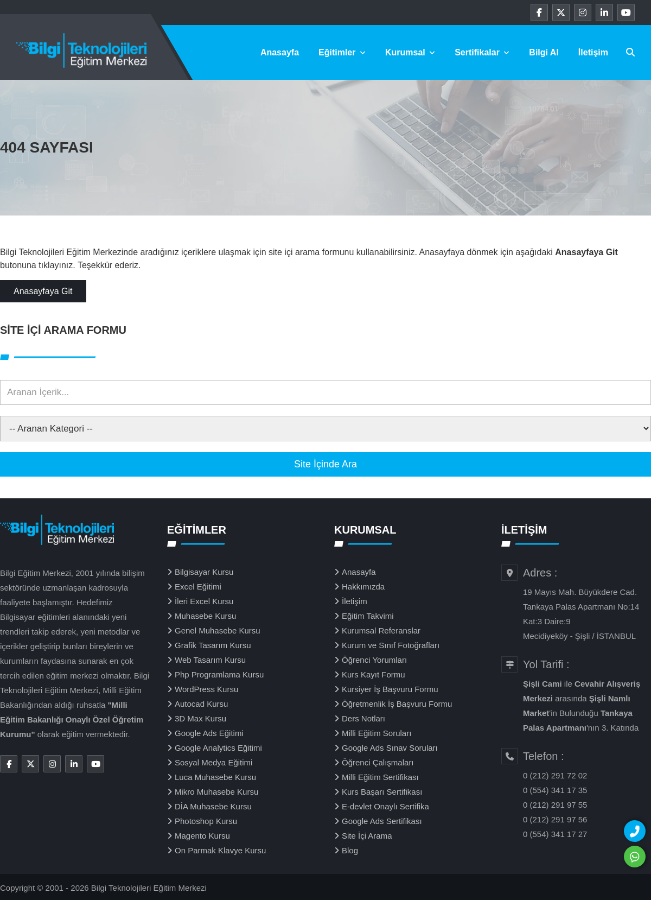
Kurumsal (410, 52)
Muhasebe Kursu (205, 615)
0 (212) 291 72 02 (555, 775)
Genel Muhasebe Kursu (217, 630)
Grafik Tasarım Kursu (213, 645)
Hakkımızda (363, 586)
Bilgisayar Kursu (204, 571)
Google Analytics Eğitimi (218, 747)
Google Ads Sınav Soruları (390, 747)
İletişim (593, 52)
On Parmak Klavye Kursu (220, 850)
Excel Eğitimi (198, 586)
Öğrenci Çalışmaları (378, 762)
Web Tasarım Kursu (210, 659)
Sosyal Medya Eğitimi (213, 762)
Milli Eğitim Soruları (376, 733)
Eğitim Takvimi (368, 615)
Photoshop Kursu (206, 821)
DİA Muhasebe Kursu (213, 806)
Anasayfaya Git (43, 291)
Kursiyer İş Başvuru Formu (390, 689)
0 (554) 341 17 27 (555, 834)
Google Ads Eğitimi (209, 733)
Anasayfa (279, 52)
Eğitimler (342, 52)
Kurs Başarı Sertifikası (382, 791)
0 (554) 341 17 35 (555, 790)
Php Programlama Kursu (219, 674)
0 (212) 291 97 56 (555, 819)
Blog (350, 850)
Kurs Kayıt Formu (373, 674)
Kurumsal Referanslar (381, 630)
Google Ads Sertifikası (382, 821)
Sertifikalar (482, 52)
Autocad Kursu (201, 703)
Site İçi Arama (367, 835)
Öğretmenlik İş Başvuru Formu (397, 703)
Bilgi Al (544, 52)
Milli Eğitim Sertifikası (380, 777)
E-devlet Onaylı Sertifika (385, 806)
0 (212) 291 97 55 (555, 804)
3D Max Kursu (200, 718)
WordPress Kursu (206, 689)
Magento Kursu (202, 835)
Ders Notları (363, 718)
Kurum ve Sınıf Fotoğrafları (390, 645)
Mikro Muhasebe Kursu (216, 791)
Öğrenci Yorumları (374, 659)
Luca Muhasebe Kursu (215, 777)
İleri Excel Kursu (204, 601)
